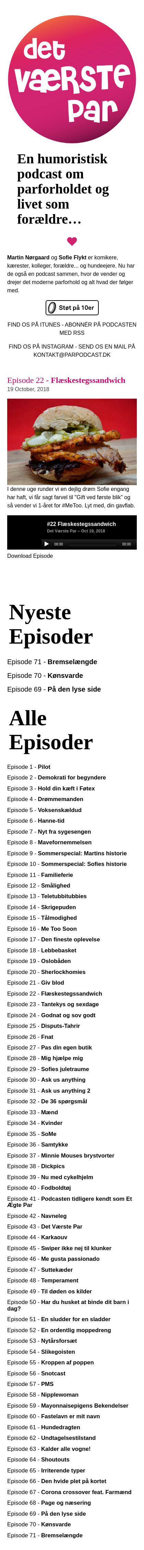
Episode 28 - (45, 1058)
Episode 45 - (59, 1248)
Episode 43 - (44, 1226)
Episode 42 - (37, 1216)
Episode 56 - (36, 1373)
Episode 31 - (49, 1091)
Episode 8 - (49, 842)
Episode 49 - (49, 1291)
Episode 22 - (54, 993)
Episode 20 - (46, 972)
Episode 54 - (41, 1352)
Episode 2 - (56, 777)
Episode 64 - (38, 1459)
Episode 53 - (42, 1341)
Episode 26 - (30, 1037)
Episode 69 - (54, 689)
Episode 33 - (32, 1112)
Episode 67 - (69, 1492)
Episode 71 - (52, 662)
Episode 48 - (43, 1280)
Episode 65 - (46, 1470)
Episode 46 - (53, 1259)
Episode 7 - (49, 832)
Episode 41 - (69, 1202)
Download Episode (30, 556)
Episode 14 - (41, 907)
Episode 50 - (68, 1305)
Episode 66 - (56, 1481)
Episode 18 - (41, 950)
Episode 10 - (67, 864)
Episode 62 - (51, 1438)
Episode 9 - (67, 853)
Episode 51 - (58, 1319)
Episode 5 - (44, 810)
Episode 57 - (30, 1384)
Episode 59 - (68, 1405)
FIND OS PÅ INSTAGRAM (41, 347)
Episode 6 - (35, 821)
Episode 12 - (38, 885)
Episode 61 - (43, 1427)
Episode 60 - (53, 1416)
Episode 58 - (43, 1395)
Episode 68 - (49, 1503)
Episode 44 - (37, 1237)
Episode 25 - (43, 1026)
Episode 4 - (45, 799)
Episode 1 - (28, 767)
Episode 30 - (46, 1080)
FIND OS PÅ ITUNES (34, 325)
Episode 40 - (39, 1188)
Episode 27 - (49, 1047)
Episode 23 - (53, 1004)
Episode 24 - (51, 1015)
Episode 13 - (47, 896)
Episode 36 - (37, 1144)
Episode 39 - (50, 1177)
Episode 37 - (60, 1155)
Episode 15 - (42, 918)
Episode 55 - (50, 1362)
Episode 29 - (48, 1069)
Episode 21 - (35, 982)
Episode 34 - (34, 1123)
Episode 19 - (39, 961)
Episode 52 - (59, 1330)
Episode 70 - (45, 675)
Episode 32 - (47, 1101)
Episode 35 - (32, 1134)
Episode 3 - (51, 788)
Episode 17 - (53, 939)
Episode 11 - (40, 875)
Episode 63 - (49, 1449)
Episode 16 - (42, 929)
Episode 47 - (40, 1270)
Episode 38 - (36, 1166)
